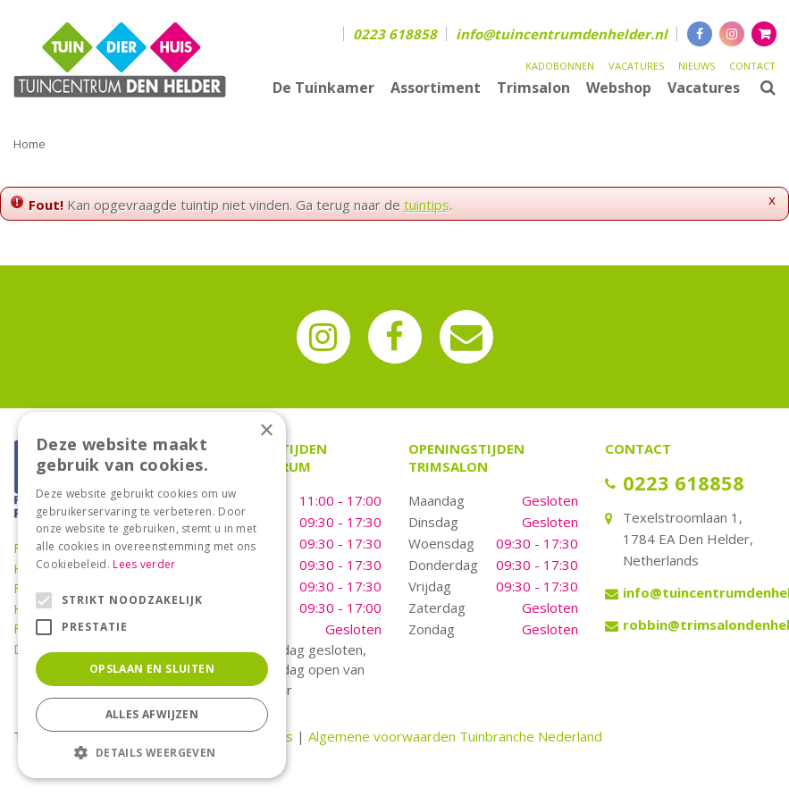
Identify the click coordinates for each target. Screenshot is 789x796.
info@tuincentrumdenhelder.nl (561, 34)
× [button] (266, 431)
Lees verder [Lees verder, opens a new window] (144, 564)
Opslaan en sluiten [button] (151, 668)
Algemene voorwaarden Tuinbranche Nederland (455, 736)
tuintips (426, 205)
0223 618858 (395, 34)
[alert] (152, 595)
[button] (152, 751)
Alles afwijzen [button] (152, 714)
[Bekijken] (763, 33)
